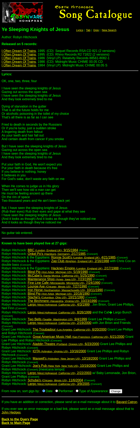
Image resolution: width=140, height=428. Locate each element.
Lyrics (79, 30)
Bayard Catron (126, 402)
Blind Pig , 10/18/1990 (59, 293)
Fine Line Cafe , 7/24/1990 (64, 282)
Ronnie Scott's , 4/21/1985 (83, 257)
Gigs (96, 30)
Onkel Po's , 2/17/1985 (57, 253)
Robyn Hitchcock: (70, 245)
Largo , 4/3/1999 (59, 304)
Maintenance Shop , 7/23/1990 (60, 279)
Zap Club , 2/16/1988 (80, 261)
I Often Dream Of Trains (19, 51)
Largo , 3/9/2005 (59, 384)
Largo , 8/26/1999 (60, 312)
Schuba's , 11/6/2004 (55, 380)
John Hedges (11, 412)
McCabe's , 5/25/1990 (61, 275)
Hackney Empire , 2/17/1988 (85, 268)
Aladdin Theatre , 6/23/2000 (66, 344)
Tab (88, 30)
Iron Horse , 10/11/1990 (65, 290)
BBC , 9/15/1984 (53, 250)
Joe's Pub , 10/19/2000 (64, 365)
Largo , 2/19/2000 (60, 323)
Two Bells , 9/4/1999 (57, 319)
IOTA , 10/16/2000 (59, 351)
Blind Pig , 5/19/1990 (58, 272)
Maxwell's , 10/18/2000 (65, 358)
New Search (109, 30)
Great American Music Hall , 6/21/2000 (78, 336)
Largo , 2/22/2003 (60, 373)
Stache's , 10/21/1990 (56, 297)
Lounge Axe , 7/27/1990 (57, 286)
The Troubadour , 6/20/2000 (70, 329)
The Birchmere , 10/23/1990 (62, 301)
